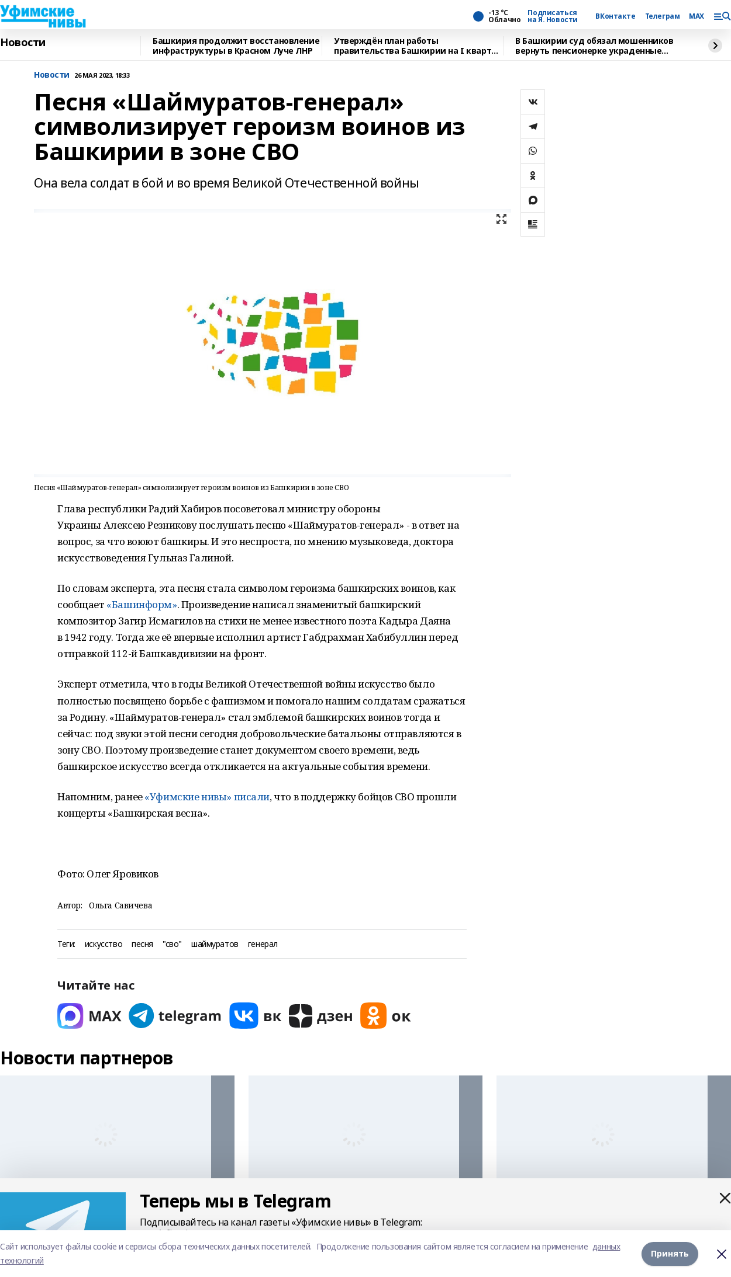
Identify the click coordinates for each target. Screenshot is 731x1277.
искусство (103, 944)
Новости (23, 42)
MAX (696, 16)
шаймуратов (215, 944)
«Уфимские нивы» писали (207, 796)
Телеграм (662, 16)
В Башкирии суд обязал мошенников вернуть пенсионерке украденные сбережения (594, 45)
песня (142, 944)
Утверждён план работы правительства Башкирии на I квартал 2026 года (417, 45)
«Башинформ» (141, 604)
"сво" (172, 944)
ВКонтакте (615, 16)
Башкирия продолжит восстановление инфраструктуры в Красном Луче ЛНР (236, 45)
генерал (263, 944)
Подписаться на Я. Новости (552, 16)
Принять (670, 1253)
